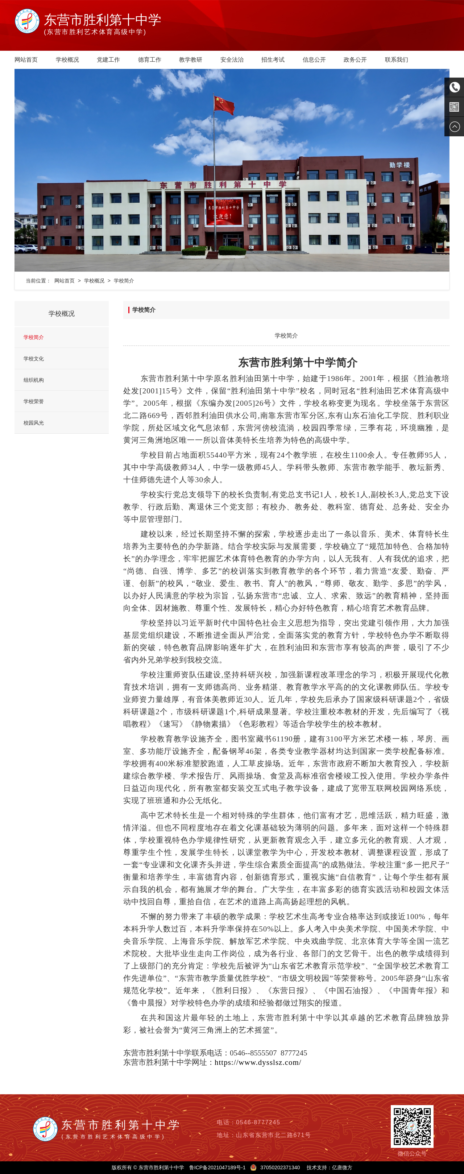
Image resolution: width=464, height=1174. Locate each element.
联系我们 (396, 60)
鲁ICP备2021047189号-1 (217, 1167)
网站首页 (26, 60)
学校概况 (67, 60)
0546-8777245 (258, 1122)
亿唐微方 (342, 1167)
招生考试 (273, 60)
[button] (47, 170)
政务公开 (355, 60)
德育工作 (149, 60)
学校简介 (124, 281)
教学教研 (190, 60)
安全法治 (232, 60)
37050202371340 (280, 1167)
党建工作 (108, 60)
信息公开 (314, 60)
